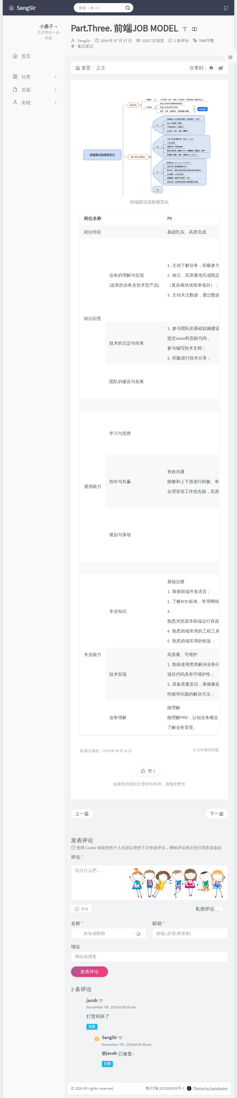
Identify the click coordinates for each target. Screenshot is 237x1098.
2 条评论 (181, 40)
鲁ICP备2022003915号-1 (165, 1088)
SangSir (84, 40)
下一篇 (217, 814)
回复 (92, 1026)
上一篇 (82, 814)
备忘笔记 (85, 46)
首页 (83, 68)
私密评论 (205, 909)
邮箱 (158, 923)
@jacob (109, 1053)
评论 (77, 857)
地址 (75, 946)
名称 (77, 923)
